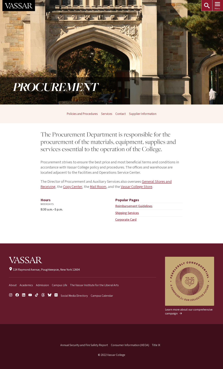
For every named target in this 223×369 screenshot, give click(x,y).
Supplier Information (142, 114)
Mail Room (98, 186)
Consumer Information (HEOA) (130, 345)
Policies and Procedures (82, 114)
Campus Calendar (102, 296)
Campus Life (59, 285)
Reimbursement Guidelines (134, 206)
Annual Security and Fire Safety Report (84, 345)
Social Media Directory (74, 296)
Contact (120, 114)
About (13, 285)
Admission (42, 285)
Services (106, 114)
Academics (26, 285)
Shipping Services (127, 212)
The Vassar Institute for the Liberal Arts (94, 285)
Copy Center (72, 186)
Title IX (156, 345)
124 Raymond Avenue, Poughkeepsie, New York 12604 (44, 270)
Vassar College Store (136, 186)
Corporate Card (126, 219)
